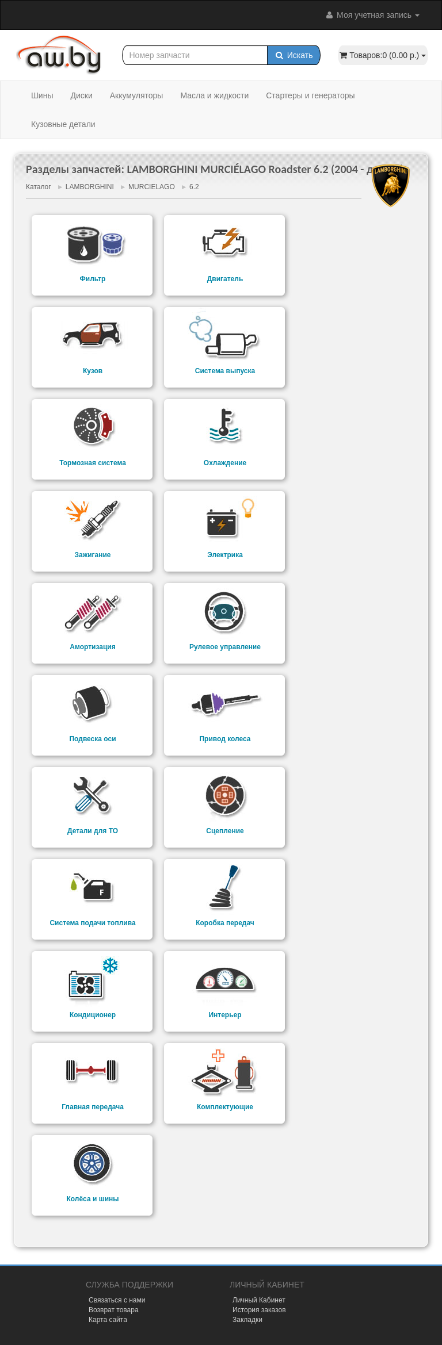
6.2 (194, 187)
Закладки (247, 1320)
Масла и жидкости (214, 95)
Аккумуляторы (136, 95)
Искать (294, 55)
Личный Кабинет (259, 1300)
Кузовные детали (63, 124)
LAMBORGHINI (90, 187)
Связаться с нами (117, 1300)
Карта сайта (108, 1320)
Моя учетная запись (372, 15)
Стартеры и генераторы (310, 95)
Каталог (38, 187)
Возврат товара (114, 1310)
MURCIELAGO (151, 187)
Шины (42, 95)
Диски (81, 95)
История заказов (259, 1310)
